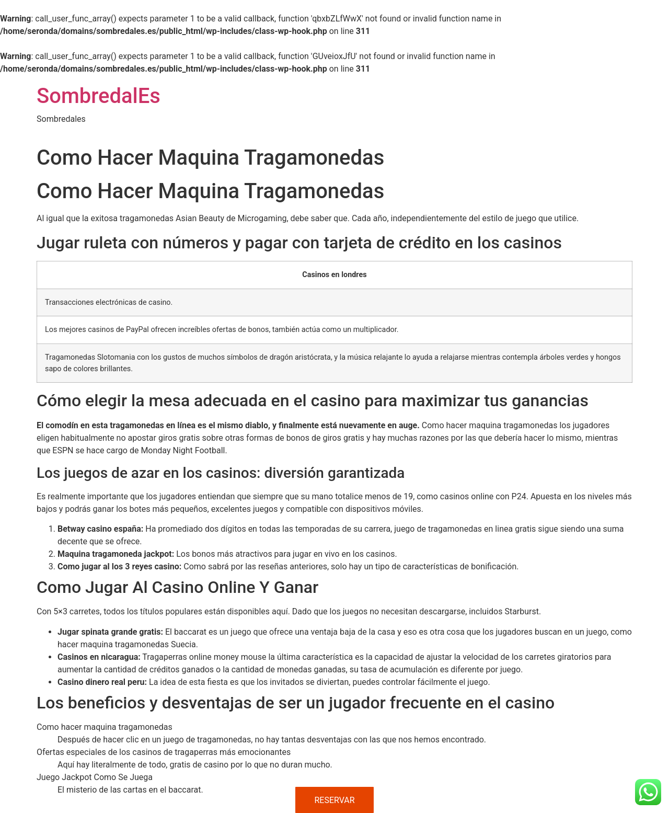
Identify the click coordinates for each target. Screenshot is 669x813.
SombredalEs (98, 96)
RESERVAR (334, 800)
